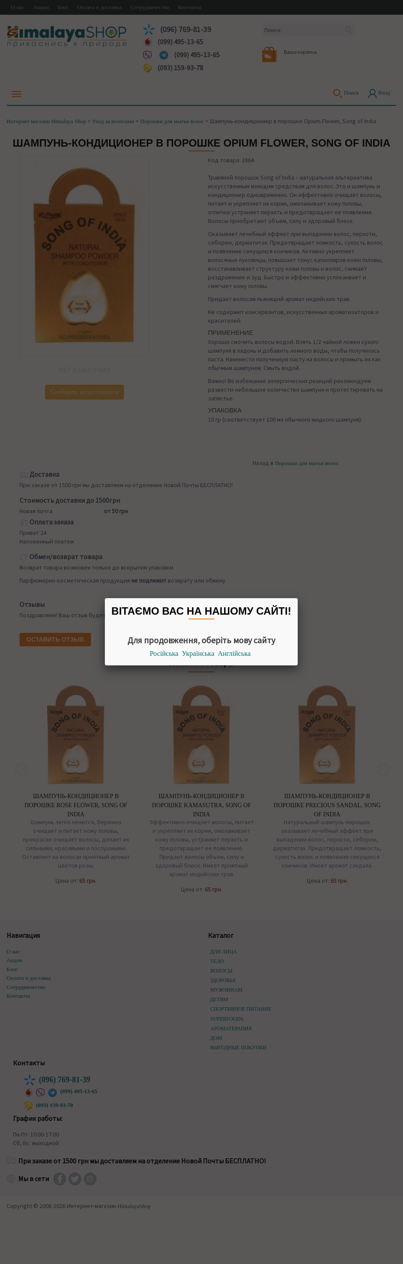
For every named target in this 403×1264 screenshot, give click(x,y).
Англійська (234, 653)
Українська (198, 653)
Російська (164, 653)
